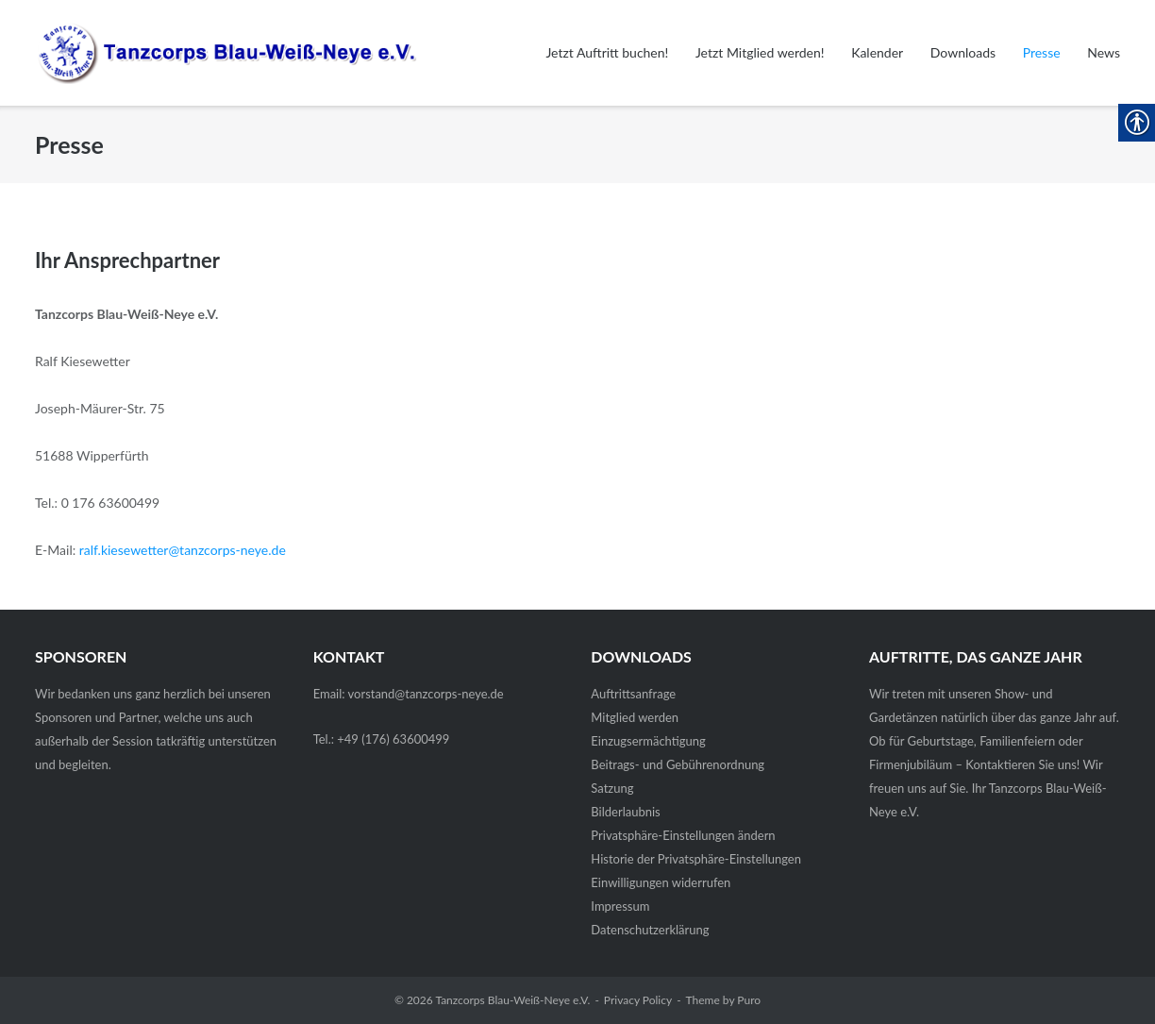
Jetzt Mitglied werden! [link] (760, 52)
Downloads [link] (963, 52)
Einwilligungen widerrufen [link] (660, 882)
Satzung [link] (612, 788)
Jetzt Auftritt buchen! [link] (606, 52)
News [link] (1103, 52)
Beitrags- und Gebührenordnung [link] (677, 764)
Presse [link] (1042, 52)
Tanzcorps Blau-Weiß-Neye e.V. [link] (512, 1000)
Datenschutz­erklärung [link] (650, 929)
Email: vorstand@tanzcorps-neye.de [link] (408, 693)
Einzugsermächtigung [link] (648, 740)
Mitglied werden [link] (634, 717)
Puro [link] (749, 1000)
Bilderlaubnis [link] (625, 811)
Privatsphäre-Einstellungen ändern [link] (683, 835)
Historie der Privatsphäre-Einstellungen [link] (696, 858)
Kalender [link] (877, 52)
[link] (213, 52)
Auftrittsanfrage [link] (633, 693)
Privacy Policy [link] (638, 1000)
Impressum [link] (620, 906)
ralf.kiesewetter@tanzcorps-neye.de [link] (182, 550)
